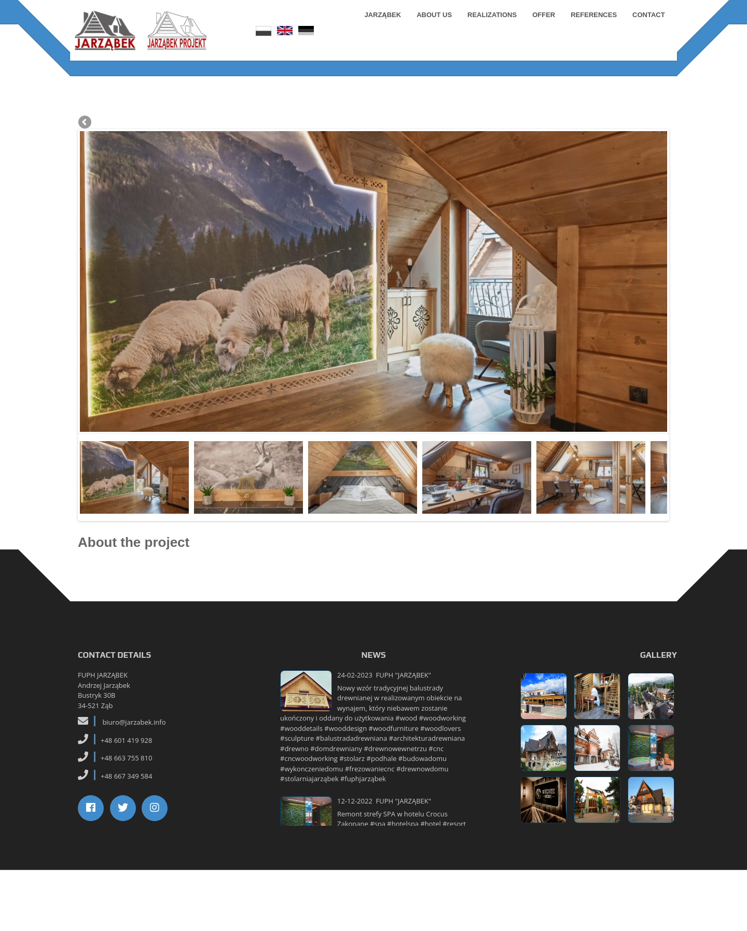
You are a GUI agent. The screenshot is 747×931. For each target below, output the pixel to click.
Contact (645, 26)
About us (431, 26)
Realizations (488, 26)
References (591, 26)
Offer (540, 26)
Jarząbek (379, 26)
